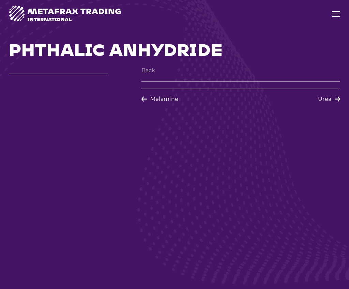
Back (148, 70)
